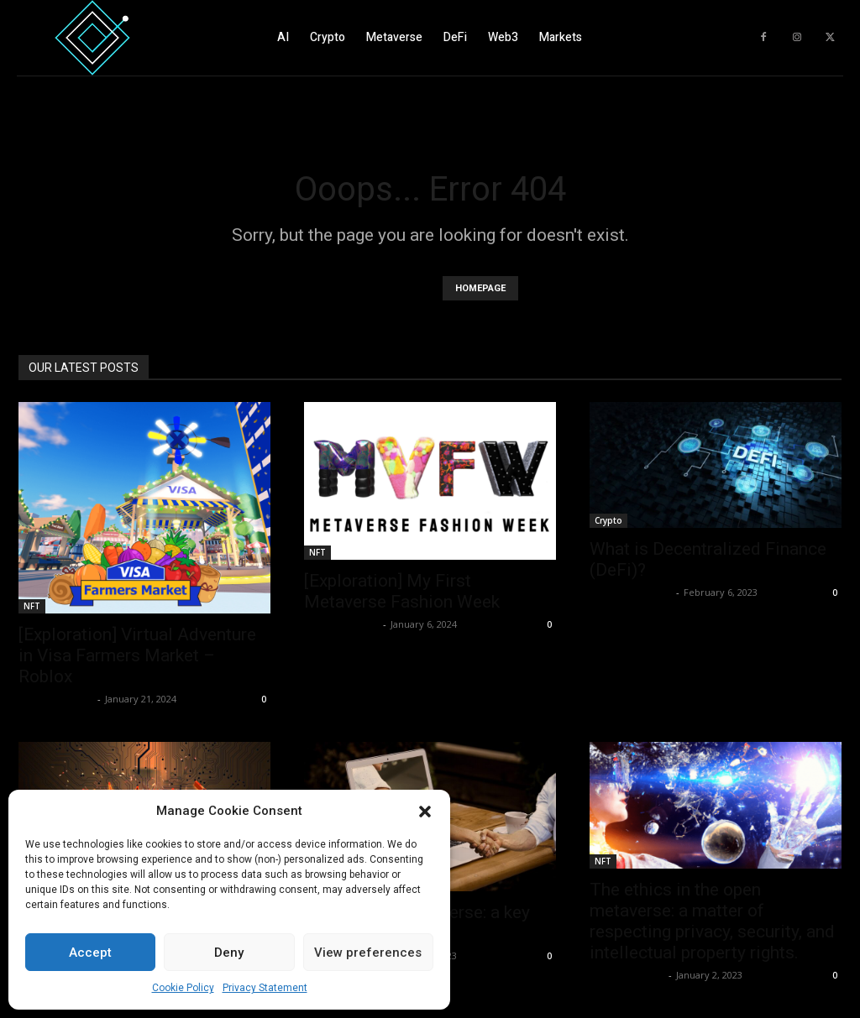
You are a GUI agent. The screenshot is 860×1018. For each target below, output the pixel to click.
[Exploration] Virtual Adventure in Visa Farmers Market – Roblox (137, 655)
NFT (32, 606)
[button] (425, 811)
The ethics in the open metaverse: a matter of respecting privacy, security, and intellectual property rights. (712, 921)
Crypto (608, 520)
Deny (229, 952)
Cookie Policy (183, 988)
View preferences (368, 952)
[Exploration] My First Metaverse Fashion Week (402, 591)
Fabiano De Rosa (631, 592)
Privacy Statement (265, 988)
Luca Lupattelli (55, 698)
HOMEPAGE (480, 288)
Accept (90, 952)
